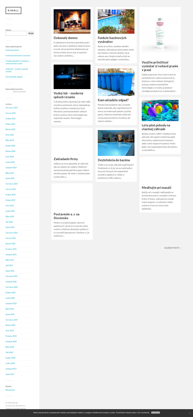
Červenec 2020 (12, 287)
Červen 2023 (11, 189)
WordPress (20, 406)
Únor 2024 (10, 157)
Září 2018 (9, 352)
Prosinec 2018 (11, 336)
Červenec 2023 (12, 184)
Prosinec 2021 (11, 249)
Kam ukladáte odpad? (14, 77)
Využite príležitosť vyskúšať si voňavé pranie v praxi (17, 62)
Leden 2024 (10, 162)
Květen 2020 (10, 292)
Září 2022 (9, 222)
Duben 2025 (10, 124)
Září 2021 (9, 265)
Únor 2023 (10, 205)
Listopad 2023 (11, 167)
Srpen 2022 (10, 227)
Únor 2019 (10, 330)
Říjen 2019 (10, 309)
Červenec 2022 (12, 233)
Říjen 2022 (10, 216)
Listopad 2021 (11, 254)
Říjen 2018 (10, 347)
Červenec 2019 (12, 320)
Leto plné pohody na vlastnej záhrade (156, 127)
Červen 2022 (11, 238)
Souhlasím (155, 413)
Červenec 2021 (12, 276)
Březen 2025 (10, 129)
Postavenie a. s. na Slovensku (66, 216)
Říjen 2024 (10, 140)
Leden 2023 (10, 211)
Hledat (8, 30)
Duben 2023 (10, 200)
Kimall (13, 10)
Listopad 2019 (11, 303)
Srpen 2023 (10, 178)
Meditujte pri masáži (156, 187)
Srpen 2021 (10, 271)
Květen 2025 (10, 118)
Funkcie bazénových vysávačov (18, 55)
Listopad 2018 (11, 341)
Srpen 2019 (10, 314)
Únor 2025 (10, 135)
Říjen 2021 (10, 260)
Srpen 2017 (10, 374)
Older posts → (173, 248)
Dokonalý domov (12, 50)
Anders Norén (20, 408)
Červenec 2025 (12, 108)
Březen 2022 (10, 243)
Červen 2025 (11, 113)
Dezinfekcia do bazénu (114, 160)
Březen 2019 (10, 325)
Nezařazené (10, 390)
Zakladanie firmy (66, 159)
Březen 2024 (10, 151)
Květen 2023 (10, 195)
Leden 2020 (10, 298)
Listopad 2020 (11, 282)
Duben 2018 (10, 358)
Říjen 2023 (10, 173)
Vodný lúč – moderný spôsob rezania (68, 95)
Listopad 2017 (11, 369)
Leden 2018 (10, 363)
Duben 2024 (10, 146)
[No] (189, 413)
